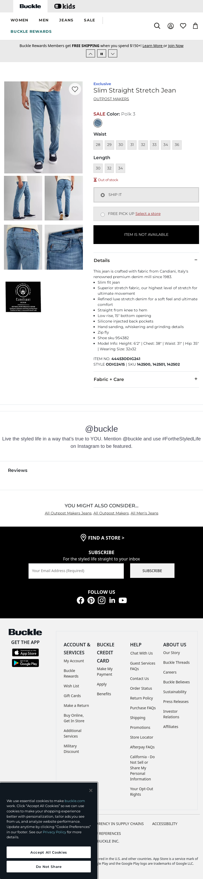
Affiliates (170, 726)
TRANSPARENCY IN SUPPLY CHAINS (113, 823)
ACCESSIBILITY (164, 823)
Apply (102, 684)
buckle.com (75, 801)
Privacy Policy (54, 832)
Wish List (71, 685)
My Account (74, 660)
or (155, 45)
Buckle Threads (176, 662)
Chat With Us (141, 653)
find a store (106, 538)
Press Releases (175, 701)
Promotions (140, 727)
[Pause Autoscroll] (101, 53)
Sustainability (174, 691)
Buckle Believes (176, 681)
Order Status (141, 688)
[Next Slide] (112, 53)
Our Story (171, 652)
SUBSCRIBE (152, 570)
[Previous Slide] (90, 53)
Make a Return (76, 705)
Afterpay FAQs (142, 746)
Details (146, 260)
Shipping (137, 717)
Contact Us (139, 678)
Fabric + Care (146, 379)
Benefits (104, 693)
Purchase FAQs (143, 707)
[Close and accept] (91, 790)
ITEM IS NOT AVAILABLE (146, 234)
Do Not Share (49, 866)
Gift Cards (72, 695)
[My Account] (170, 26)
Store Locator (141, 737)
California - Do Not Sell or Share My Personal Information (142, 767)
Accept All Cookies (48, 852)
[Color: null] (98, 123)
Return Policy (141, 698)
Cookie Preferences (101, 833)
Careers (169, 672)
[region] (48, 831)
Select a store (147, 213)
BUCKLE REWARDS (31, 31)
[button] (19, 20)
